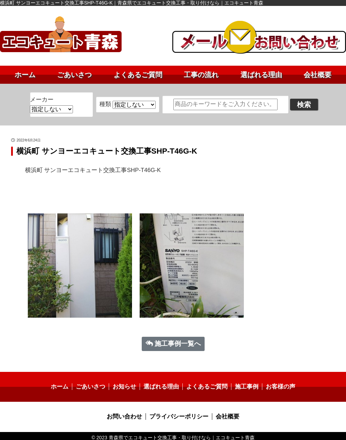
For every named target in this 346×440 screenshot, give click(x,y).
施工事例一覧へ (173, 341)
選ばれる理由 (261, 75)
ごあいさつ (74, 75)
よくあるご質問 (138, 75)
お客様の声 (275, 384)
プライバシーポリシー (178, 414)
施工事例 (243, 384)
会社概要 (317, 75)
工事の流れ (201, 75)
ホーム (25, 75)
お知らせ (127, 384)
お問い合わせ (126, 414)
